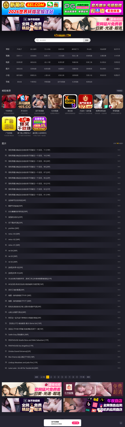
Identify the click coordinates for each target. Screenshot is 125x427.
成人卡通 (47, 62)
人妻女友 (47, 75)
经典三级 (89, 62)
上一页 (43, 377)
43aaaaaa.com (62, 35)
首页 (36, 377)
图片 (8, 68)
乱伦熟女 (103, 62)
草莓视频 (47, 82)
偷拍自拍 (33, 62)
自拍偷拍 (33, 56)
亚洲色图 (33, 69)
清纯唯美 (89, 69)
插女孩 (19, 82)
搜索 (86, 40)
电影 (8, 62)
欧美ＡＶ (47, 56)
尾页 (88, 377)
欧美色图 (47, 69)
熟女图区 (103, 69)
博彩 (8, 49)
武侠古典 (61, 75)
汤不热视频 (61, 82)
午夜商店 (33, 82)
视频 (8, 55)
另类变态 (117, 62)
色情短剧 (89, 82)
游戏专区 (61, 49)
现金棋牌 (103, 49)
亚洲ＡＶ (19, 56)
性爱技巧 (117, 75)
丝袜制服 (89, 56)
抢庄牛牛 (117, 49)
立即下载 (75, 423)
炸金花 (89, 49)
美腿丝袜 (75, 69)
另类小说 (89, 75)
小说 (8, 75)
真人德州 (33, 49)
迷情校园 (75, 75)
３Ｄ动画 (61, 56)
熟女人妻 (75, 56)
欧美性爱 (61, 62)
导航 (8, 81)
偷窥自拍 (19, 69)
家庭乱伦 (33, 75)
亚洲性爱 (19, 62)
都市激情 (19, 75)
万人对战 (47, 49)
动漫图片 (61, 69)
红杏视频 (75, 82)
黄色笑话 (103, 75)
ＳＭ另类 (117, 56)
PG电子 (19, 49)
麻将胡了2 (75, 49)
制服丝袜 (75, 62)
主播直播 (103, 56)
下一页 (82, 377)
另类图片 (117, 69)
